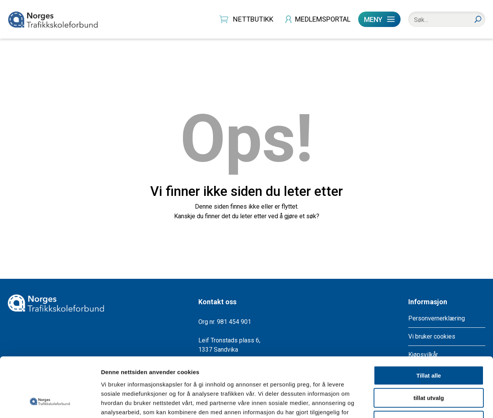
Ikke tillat (428, 369)
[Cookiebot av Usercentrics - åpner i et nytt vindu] (50, 403)
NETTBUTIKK (253, 19)
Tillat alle (428, 323)
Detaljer (410, 402)
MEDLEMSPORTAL (322, 19)
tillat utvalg (428, 346)
